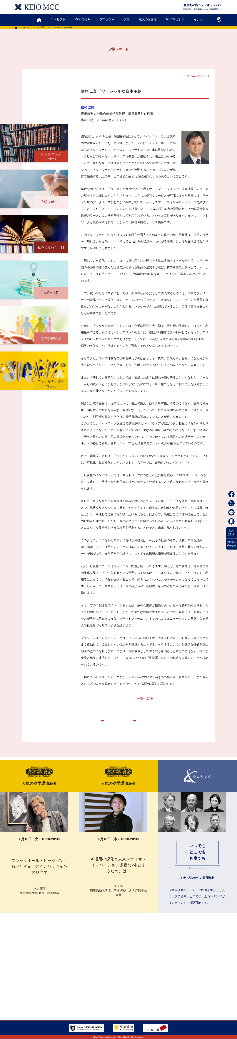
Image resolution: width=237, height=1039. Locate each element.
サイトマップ (93, 991)
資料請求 (231, 532)
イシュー (200, 19)
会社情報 (52, 1000)
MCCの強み (82, 19)
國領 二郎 (87, 107)
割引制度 (79, 973)
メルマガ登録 (104, 973)
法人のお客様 (148, 19)
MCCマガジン (175, 19)
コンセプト (58, 19)
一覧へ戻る (145, 698)
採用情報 (31, 1000)
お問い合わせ (231, 543)
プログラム (107, 19)
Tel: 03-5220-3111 (194, 991)
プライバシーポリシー (87, 1000)
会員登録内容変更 (58, 991)
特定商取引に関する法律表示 (131, 1000)
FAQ (115, 991)
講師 (127, 19)
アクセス (31, 991)
